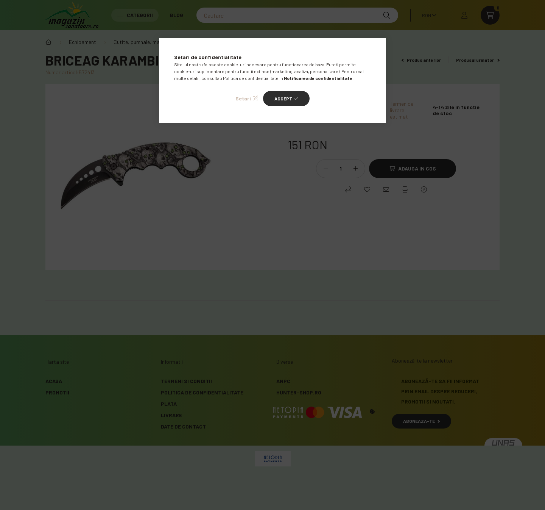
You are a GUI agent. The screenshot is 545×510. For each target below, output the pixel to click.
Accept (283, 98)
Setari (243, 98)
